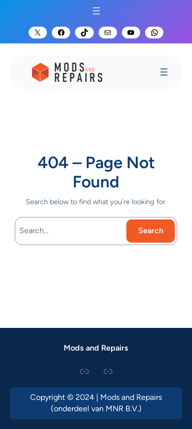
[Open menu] (96, 11)
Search (150, 230)
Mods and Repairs (96, 348)
